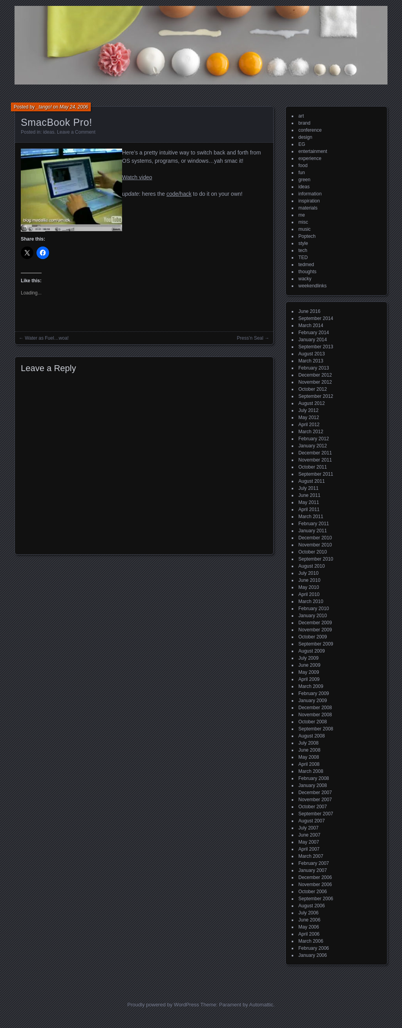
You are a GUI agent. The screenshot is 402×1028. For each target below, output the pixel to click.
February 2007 (313, 863)
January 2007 (312, 870)
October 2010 (312, 552)
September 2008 (315, 729)
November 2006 (315, 884)
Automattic (261, 1005)
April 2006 (309, 934)
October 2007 (312, 806)
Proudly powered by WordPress (163, 1005)
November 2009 (315, 630)
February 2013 (313, 368)
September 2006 (315, 898)
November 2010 (315, 545)
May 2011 (308, 502)
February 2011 (313, 523)
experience (310, 158)
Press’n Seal (250, 338)
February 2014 (313, 332)
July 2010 (308, 573)
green (304, 179)
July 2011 (308, 488)
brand (304, 123)
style (303, 243)
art (301, 116)
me (301, 215)
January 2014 (312, 339)
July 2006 (308, 913)
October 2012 (312, 389)
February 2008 (313, 778)
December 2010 (315, 538)
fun (301, 172)
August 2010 (311, 566)
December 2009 (315, 622)
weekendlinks (312, 286)
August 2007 (311, 821)
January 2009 (312, 700)
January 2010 (312, 615)
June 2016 (309, 311)
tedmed (306, 264)
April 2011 (309, 509)
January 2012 (312, 446)
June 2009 (309, 665)
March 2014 (310, 325)
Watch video (137, 177)
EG (301, 144)
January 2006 (312, 955)
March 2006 (310, 941)
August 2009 (311, 651)
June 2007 (309, 835)
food (302, 165)
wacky (304, 278)
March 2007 (310, 856)
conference (310, 130)
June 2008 (309, 750)
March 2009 (310, 686)
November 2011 (315, 460)
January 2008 (312, 785)
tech (302, 250)
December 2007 (315, 792)
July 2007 (308, 828)
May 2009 (308, 672)
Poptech (307, 236)
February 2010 (313, 608)
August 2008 (311, 736)
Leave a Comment (76, 132)
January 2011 (312, 530)
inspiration (309, 201)
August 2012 (311, 403)
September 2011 (315, 474)
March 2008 (310, 771)
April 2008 (309, 764)
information (310, 194)
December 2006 (315, 877)
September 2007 (315, 814)
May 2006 (308, 927)
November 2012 (315, 382)
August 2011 (311, 481)
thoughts (307, 271)
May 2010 (308, 587)
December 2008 (315, 707)
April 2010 (309, 594)
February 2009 (313, 693)
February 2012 (313, 438)
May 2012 (308, 417)
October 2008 (312, 722)
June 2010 (309, 580)
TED (303, 257)
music (304, 229)
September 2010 (315, 559)
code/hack (179, 194)
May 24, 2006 (74, 107)
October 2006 (312, 891)
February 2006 (313, 948)
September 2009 (315, 644)
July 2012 (308, 410)
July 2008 (308, 743)
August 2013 (311, 354)
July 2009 (308, 658)
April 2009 (309, 679)
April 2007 (309, 849)
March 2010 (310, 601)
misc (303, 222)
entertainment (312, 151)
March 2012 (310, 431)
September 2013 (315, 346)
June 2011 (309, 495)
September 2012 (315, 396)
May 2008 (308, 757)
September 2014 (315, 318)
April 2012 (309, 424)
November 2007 (315, 799)
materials (308, 208)
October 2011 (312, 467)
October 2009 (312, 637)
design (305, 137)
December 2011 (315, 453)
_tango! (44, 107)
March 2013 (310, 361)
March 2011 (310, 516)
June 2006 (309, 920)
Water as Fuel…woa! (47, 338)
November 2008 (315, 714)
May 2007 (308, 842)
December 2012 (315, 375)
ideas (49, 132)
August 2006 (311, 905)
